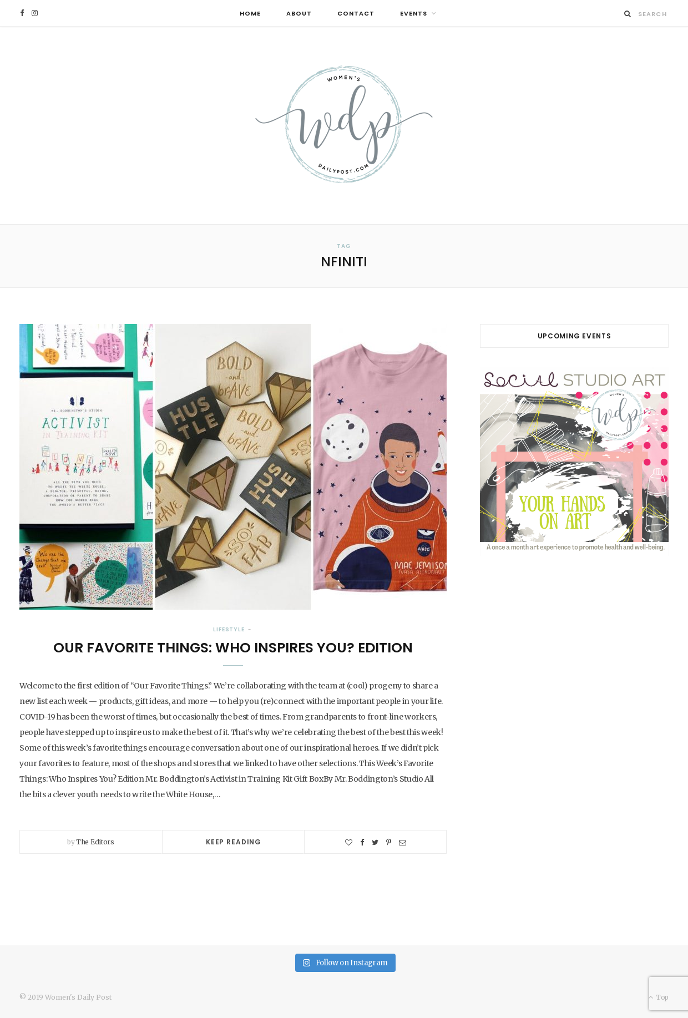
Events (413, 13)
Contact (356, 13)
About (299, 13)
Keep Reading (233, 842)
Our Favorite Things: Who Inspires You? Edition (233, 647)
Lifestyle (229, 629)
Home (250, 13)
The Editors (95, 842)
